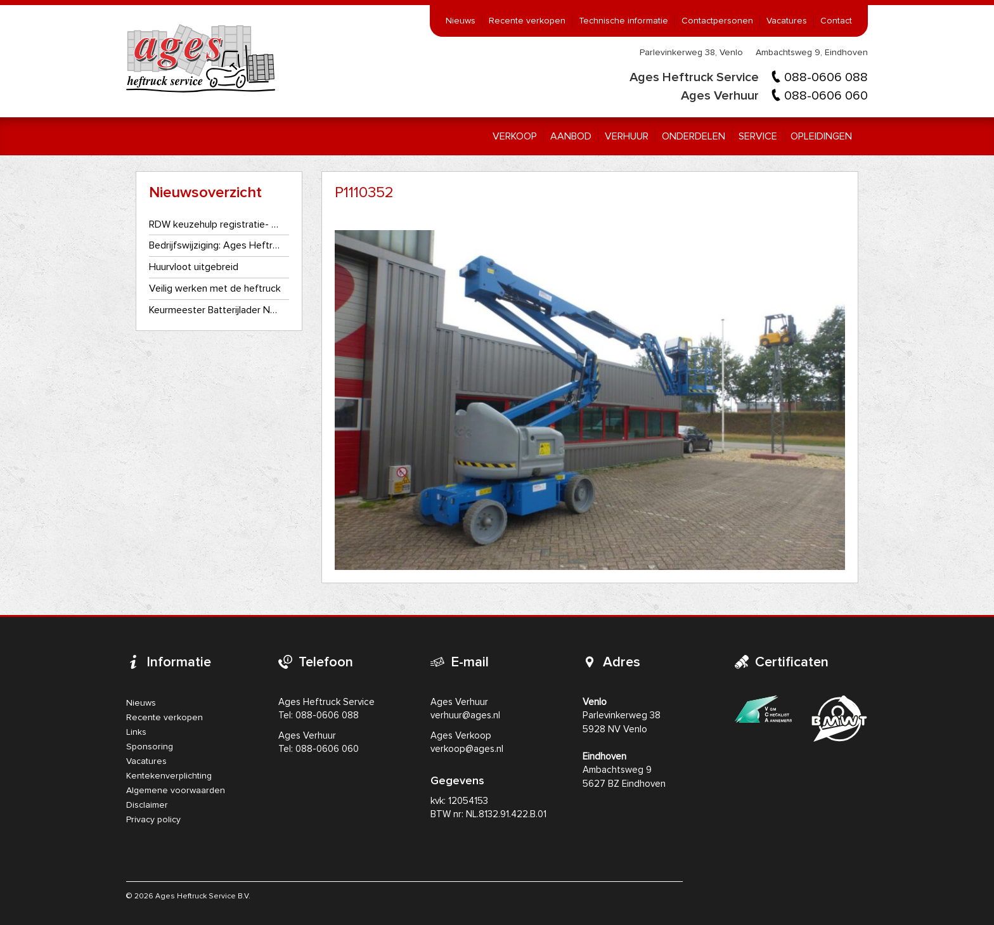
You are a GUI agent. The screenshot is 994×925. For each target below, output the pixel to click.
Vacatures (786, 20)
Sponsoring (149, 746)
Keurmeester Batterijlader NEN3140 (215, 310)
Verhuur (627, 136)
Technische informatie (623, 20)
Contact (836, 20)
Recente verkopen (527, 20)
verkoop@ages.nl (466, 749)
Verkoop (515, 136)
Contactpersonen (717, 20)
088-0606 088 (826, 77)
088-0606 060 (826, 95)
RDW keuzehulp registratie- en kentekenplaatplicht (215, 224)
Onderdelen (693, 136)
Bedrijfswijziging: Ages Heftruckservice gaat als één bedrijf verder (215, 245)
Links (136, 732)
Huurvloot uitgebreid (193, 267)
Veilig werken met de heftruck (215, 288)
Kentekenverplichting (169, 776)
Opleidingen (821, 136)
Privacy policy (153, 819)
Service (758, 136)
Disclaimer (147, 805)
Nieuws (460, 20)
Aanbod (570, 136)
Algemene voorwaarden (175, 790)
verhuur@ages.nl (465, 715)
